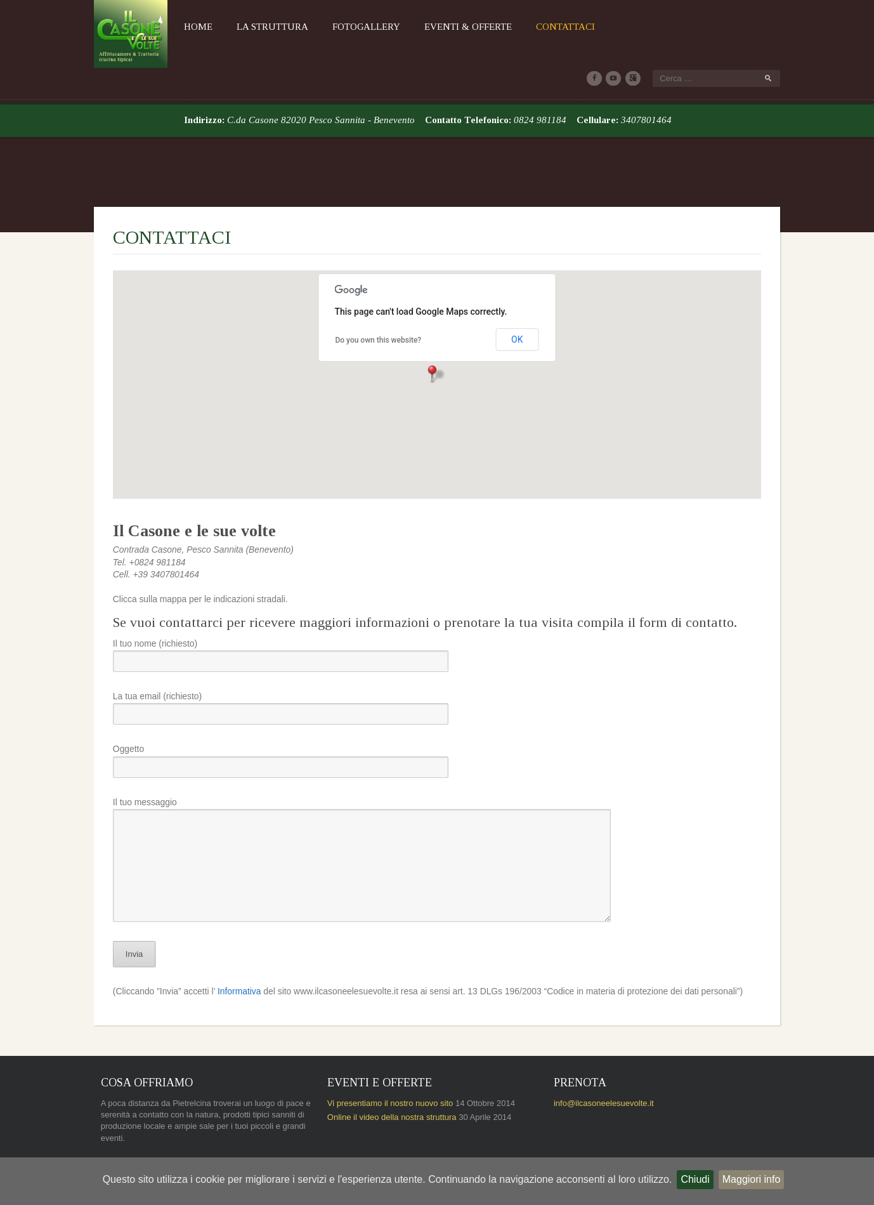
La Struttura (254, 27)
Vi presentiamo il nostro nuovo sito (384, 1053)
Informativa (223, 941)
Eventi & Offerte (449, 27)
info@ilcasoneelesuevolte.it (610, 1053)
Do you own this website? (379, 288)
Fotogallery (348, 27)
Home (180, 27)
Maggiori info (751, 1179)
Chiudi (695, 1179)
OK (517, 289)
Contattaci (547, 27)
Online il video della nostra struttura (386, 1067)
